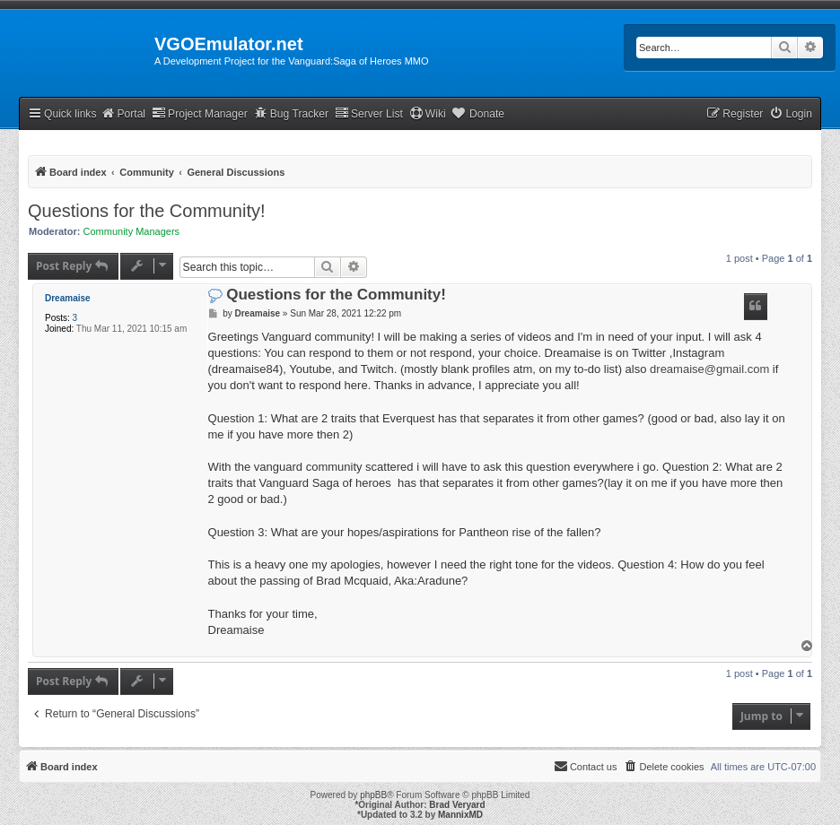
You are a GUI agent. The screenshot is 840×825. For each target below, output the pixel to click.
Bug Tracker (291, 113)
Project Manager (200, 113)
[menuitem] (790, 114)
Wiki (427, 113)
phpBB (373, 795)
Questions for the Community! (147, 210)
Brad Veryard (457, 805)
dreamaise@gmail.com (709, 369)
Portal (123, 113)
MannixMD (460, 815)
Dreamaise (68, 298)
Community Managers (131, 231)
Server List (369, 113)
